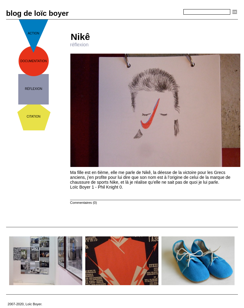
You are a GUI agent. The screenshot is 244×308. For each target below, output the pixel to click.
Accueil (157, 21)
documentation (33, 61)
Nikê (80, 37)
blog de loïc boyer (37, 13)
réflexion (33, 88)
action (33, 33)
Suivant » (175, 21)
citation (34, 116)
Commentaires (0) (83, 202)
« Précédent (137, 21)
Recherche (172, 12)
